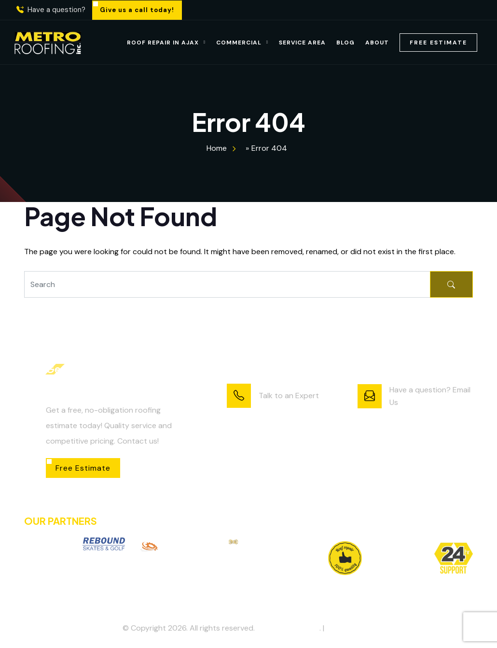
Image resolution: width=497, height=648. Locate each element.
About (377, 42)
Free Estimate (438, 42)
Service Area (302, 42)
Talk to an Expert (289, 395)
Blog (345, 42)
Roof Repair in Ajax (163, 42)
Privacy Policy (350, 628)
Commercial (239, 42)
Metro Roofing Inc (288, 628)
